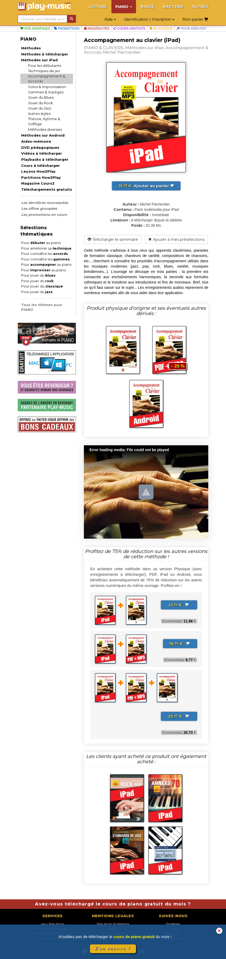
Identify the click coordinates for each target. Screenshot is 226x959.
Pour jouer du (38, 275)
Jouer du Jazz (39, 108)
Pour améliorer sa (46, 248)
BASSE (147, 6)
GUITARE (98, 6)
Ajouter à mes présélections (176, 239)
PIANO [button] (123, 6)
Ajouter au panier (146, 186)
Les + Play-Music (53, 924)
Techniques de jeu (44, 71)
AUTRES (200, 6)
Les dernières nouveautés (44, 202)
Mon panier (195, 19)
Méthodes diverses (45, 129)
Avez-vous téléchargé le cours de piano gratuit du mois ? (113, 903)
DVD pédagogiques (40, 147)
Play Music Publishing (113, 924)
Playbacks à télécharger (44, 159)
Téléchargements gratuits (46, 189)
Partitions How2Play (41, 177)
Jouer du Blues (41, 97)
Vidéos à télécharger (41, 153)
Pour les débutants (44, 65)
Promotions (67, 28)
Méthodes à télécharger (44, 54)
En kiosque (161, 28)
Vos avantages (35, 28)
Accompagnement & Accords (46, 78)
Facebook (173, 924)
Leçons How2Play (38, 171)
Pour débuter (191, 28)
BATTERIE (173, 6)
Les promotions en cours (44, 214)
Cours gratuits (129, 28)
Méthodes (31, 48)
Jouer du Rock (40, 103)
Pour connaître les (44, 254)
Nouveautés (96, 28)
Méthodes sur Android (43, 135)
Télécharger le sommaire (113, 239)
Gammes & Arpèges (46, 92)
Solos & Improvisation (47, 87)
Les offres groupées (39, 208)
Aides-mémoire (36, 141)
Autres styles (39, 113)
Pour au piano (41, 243)
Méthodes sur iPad (39, 60)
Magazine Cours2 (38, 183)
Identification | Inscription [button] (149, 19)
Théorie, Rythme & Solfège (44, 121)
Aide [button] (110, 19)
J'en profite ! (113, 949)
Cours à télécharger (40, 165)
